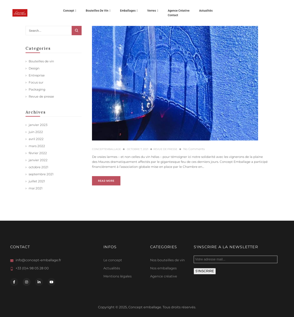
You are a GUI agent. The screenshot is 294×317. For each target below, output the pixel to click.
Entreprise (37, 75)
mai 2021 (35, 188)
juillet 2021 (37, 181)
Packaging (37, 89)
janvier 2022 (38, 160)
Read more (106, 180)
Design (34, 68)
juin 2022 (36, 132)
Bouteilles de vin (41, 61)
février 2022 (38, 153)
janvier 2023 (38, 125)
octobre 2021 (38, 167)
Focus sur (36, 82)
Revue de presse (41, 96)
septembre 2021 (41, 174)
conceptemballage (106, 149)
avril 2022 (36, 139)
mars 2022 (37, 146)
